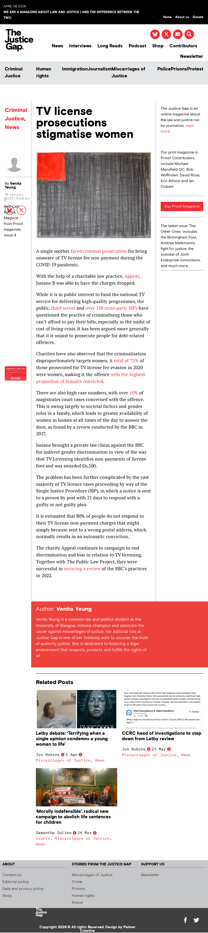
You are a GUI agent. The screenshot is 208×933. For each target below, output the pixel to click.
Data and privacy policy (23, 888)
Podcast (137, 46)
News (57, 46)
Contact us (11, 875)
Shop (158, 46)
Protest (195, 69)
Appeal (131, 276)
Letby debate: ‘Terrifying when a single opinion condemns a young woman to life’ (72, 738)
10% (133, 393)
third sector (63, 308)
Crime (77, 881)
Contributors (183, 46)
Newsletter (191, 57)
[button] (189, 34)
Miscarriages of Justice (128, 72)
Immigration (75, 69)
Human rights (43, 72)
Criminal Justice (14, 72)
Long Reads (110, 46)
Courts (43, 838)
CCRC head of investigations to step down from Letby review (161, 736)
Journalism (99, 69)
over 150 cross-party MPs (111, 308)
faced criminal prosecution (99, 251)
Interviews (80, 46)
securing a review (82, 568)
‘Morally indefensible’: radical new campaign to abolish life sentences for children (73, 817)
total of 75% (126, 360)
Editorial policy (15, 881)
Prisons (179, 69)
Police (164, 69)
